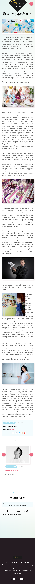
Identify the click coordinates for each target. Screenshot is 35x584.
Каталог (11, 15)
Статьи (5, 15)
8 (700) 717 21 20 (17, 7)
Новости (12, 429)
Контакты (6, 21)
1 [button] (13, 492)
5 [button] (21, 492)
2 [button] (15, 492)
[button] (4, 454)
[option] (17, 460)
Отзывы (14, 21)
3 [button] (17, 492)
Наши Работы (22, 15)
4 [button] (19, 492)
